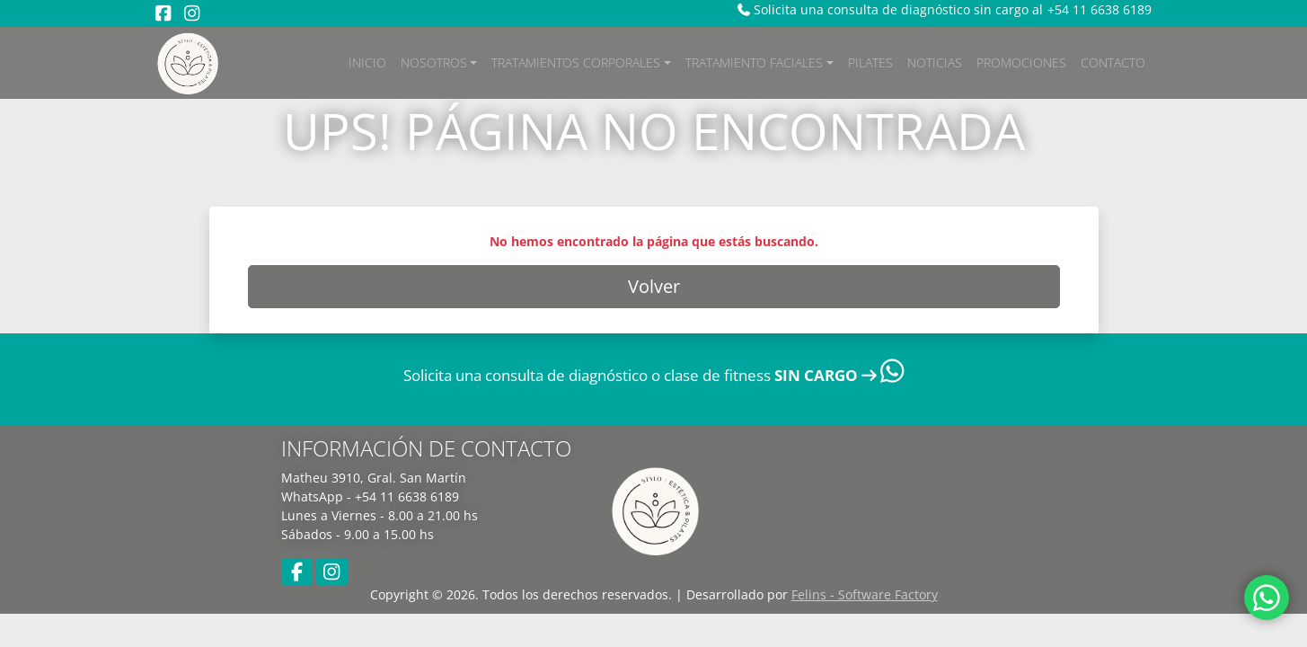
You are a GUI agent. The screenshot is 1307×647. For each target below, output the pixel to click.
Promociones (1021, 62)
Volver (654, 286)
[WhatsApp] (1266, 604)
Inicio (367, 62)
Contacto (1113, 62)
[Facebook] (163, 13)
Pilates (870, 62)
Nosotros (434, 62)
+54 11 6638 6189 (1099, 9)
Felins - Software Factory (864, 594)
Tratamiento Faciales (754, 62)
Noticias (934, 62)
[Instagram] (191, 13)
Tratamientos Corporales (575, 62)
